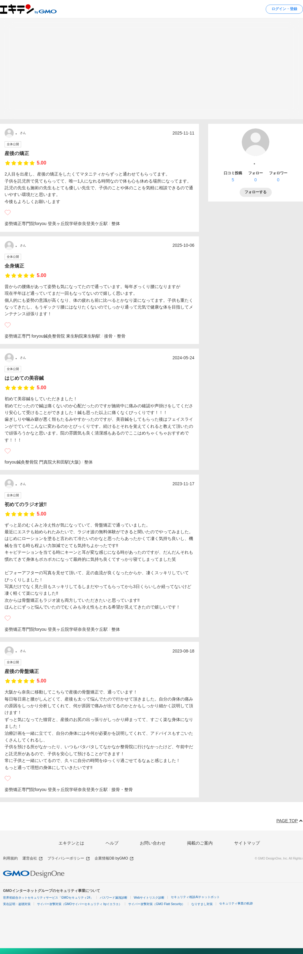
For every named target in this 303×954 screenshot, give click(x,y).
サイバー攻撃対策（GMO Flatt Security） (156, 904)
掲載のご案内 (200, 843)
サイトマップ (247, 843)
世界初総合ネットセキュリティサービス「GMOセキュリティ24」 (48, 897)
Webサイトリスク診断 (149, 897)
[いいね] (8, 212)
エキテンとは (71, 843)
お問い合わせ (153, 843)
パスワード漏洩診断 (113, 897)
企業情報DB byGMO (114, 858)
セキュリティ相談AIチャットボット (195, 897)
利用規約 (10, 858)
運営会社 (32, 858)
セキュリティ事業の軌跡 (236, 903)
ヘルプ (112, 843)
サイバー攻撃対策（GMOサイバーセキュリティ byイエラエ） (79, 904)
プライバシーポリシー (68, 858)
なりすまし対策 (202, 904)
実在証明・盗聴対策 (17, 904)
